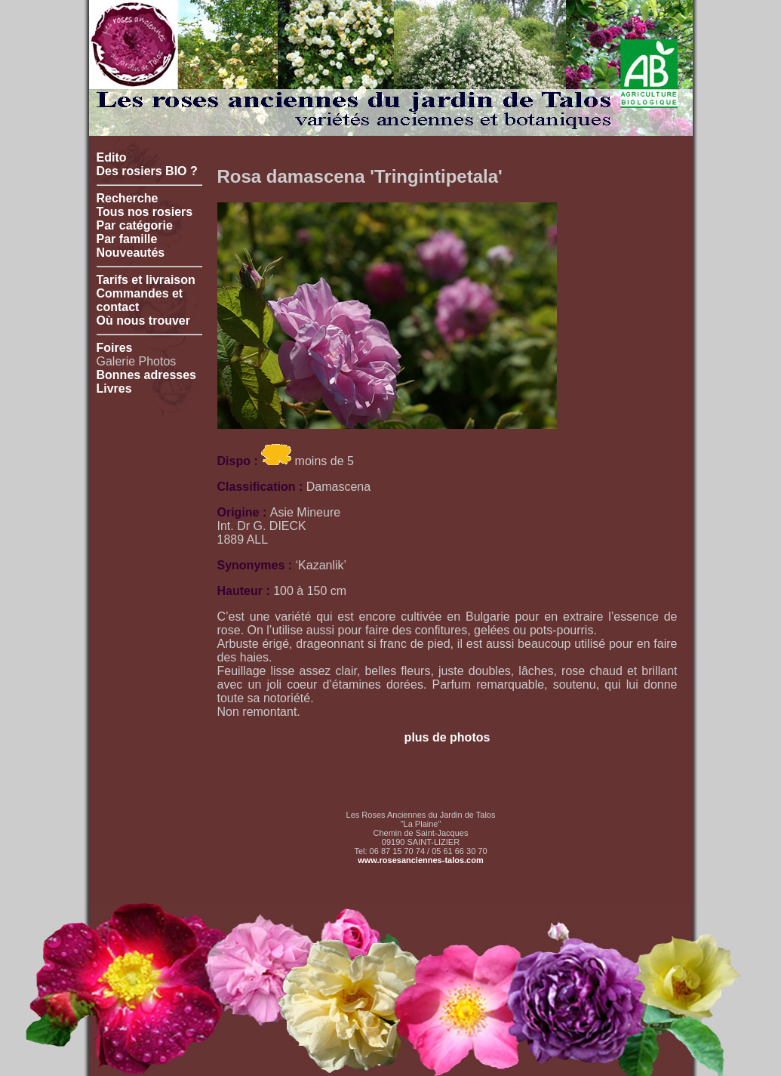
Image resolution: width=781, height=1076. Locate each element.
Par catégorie (135, 225)
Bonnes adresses (147, 374)
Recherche (127, 198)
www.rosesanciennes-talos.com (420, 860)
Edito (112, 157)
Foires (115, 347)
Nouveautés (131, 252)
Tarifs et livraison (146, 279)
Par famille (127, 239)
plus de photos (447, 737)
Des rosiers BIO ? (147, 171)
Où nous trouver (143, 320)
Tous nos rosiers (145, 211)
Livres (114, 388)
